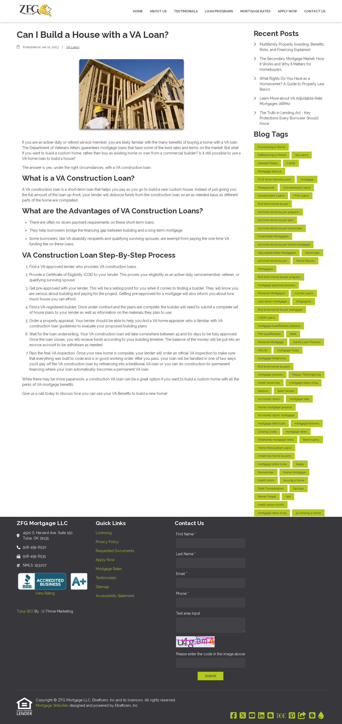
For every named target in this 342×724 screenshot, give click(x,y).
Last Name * (186, 554)
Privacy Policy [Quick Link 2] (107, 542)
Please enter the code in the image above (210, 654)
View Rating (36, 593)
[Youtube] (252, 716)
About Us (158, 11)
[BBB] (281, 716)
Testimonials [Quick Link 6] (106, 578)
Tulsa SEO (25, 611)
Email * (181, 574)
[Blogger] (270, 716)
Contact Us (315, 11)
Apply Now (287, 11)
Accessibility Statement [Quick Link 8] (115, 596)
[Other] (302, 716)
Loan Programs (219, 11)
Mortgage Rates (255, 11)
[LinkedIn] (261, 716)
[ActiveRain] (321, 716)
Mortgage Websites (52, 705)
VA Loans (72, 47)
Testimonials (186, 11)
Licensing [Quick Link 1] (104, 533)
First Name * (186, 534)
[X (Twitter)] (243, 716)
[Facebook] (233, 716)
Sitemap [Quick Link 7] (102, 587)
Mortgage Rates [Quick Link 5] (109, 569)
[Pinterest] (292, 716)
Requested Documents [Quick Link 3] (115, 551)
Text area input (188, 613)
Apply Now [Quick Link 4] (105, 560)
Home (138, 11)
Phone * (182, 593)
